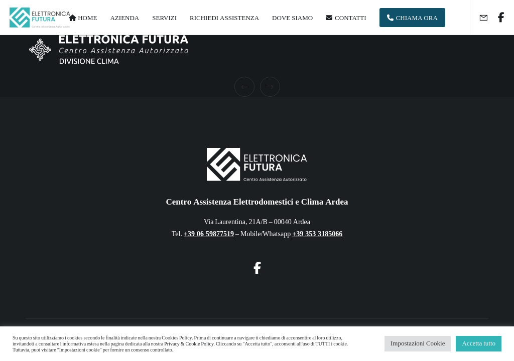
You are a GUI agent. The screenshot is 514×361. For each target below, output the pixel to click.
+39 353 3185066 (317, 234)
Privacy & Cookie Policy (188, 344)
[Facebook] (497, 17)
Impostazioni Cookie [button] (418, 343)
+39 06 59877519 (209, 234)
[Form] (479, 17)
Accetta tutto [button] (478, 343)
